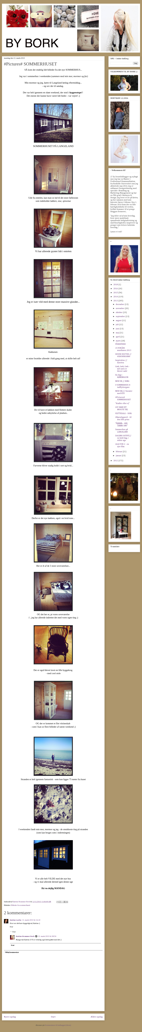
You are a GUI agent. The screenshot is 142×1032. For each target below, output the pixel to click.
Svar (11, 927)
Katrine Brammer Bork (25, 936)
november (120, 308)
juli (117, 325)
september (120, 317)
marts (118, 341)
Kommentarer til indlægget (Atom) (58, 1025)
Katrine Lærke (15, 920)
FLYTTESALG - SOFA (123, 414)
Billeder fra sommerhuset (20, 905)
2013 (115, 301)
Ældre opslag (97, 1017)
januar (119, 456)
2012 (115, 461)
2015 (115, 293)
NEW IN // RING (122, 381)
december (120, 304)
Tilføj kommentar (12, 952)
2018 (115, 285)
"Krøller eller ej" (122, 403)
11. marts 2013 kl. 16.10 (31, 920)
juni (118, 329)
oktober (119, 313)
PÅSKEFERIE (120, 344)
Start (53, 1017)
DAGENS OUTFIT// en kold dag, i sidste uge (123, 438)
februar (119, 452)
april (118, 337)
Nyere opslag (10, 1017)
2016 (115, 289)
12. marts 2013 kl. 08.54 (47, 936)
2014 (115, 297)
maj (117, 333)
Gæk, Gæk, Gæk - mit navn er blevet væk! (122, 369)
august (119, 321)
